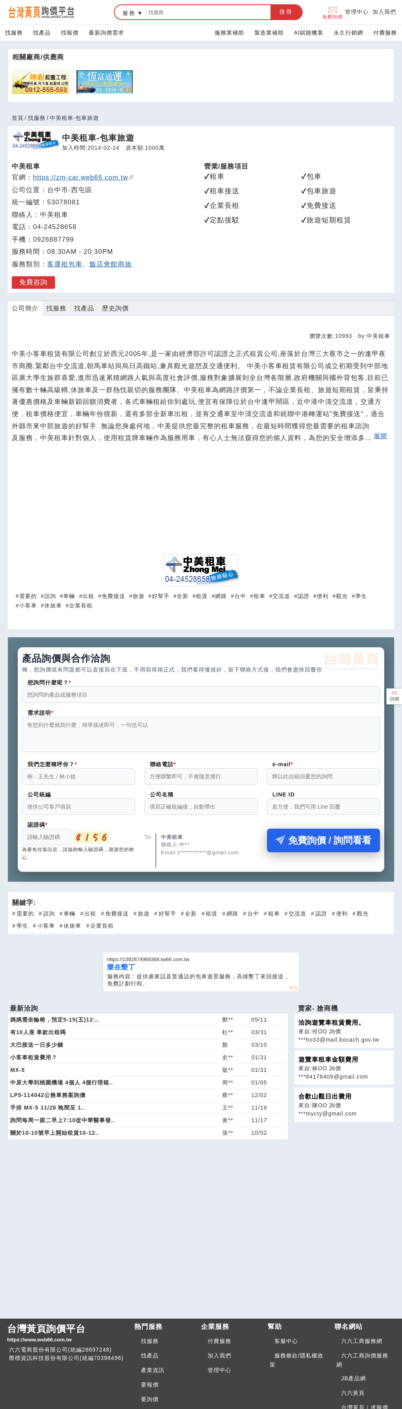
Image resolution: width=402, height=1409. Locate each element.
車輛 (69, 596)
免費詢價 (332, 12)
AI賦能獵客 (308, 32)
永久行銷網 (348, 32)
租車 (259, 596)
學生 (361, 596)
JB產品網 (353, 1378)
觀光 (342, 596)
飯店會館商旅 (111, 264)
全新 (182, 596)
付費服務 (385, 32)
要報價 (150, 1384)
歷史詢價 (115, 308)
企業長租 (81, 605)
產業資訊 (152, 1370)
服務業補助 (229, 32)
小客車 (28, 605)
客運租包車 (64, 264)
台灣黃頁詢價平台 (67, 1333)
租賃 (202, 596)
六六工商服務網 (361, 1341)
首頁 (18, 118)
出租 (88, 596)
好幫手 (161, 596)
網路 (221, 596)
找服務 (14, 32)
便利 (323, 596)
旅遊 (138, 596)
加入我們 (384, 12)
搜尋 (286, 12)
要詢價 (150, 1399)
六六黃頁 (353, 1393)
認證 (303, 596)
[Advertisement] (201, 502)
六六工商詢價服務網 (362, 1360)
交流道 (281, 596)
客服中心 (286, 1341)
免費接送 (113, 596)
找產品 (42, 32)
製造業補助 (269, 32)
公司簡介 (25, 308)
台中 (240, 596)
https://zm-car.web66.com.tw (83, 177)
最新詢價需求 (106, 32)
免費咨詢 (33, 282)
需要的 (28, 596)
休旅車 (53, 605)
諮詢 (50, 596)
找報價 (70, 32)
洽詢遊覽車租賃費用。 (331, 1027)
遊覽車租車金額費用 (328, 1064)
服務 (129, 13)
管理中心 (357, 12)
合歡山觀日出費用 (325, 1101)
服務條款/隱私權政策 (296, 1360)
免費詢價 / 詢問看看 (323, 845)
